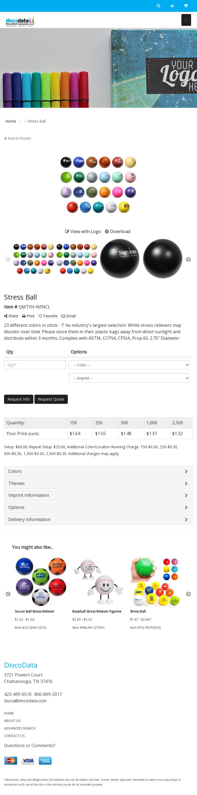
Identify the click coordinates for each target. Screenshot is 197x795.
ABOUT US (12, 720)
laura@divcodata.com (25, 701)
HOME (9, 713)
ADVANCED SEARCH (20, 728)
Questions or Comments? (29, 745)
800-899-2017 (48, 694)
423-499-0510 (17, 694)
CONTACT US (14, 735)
